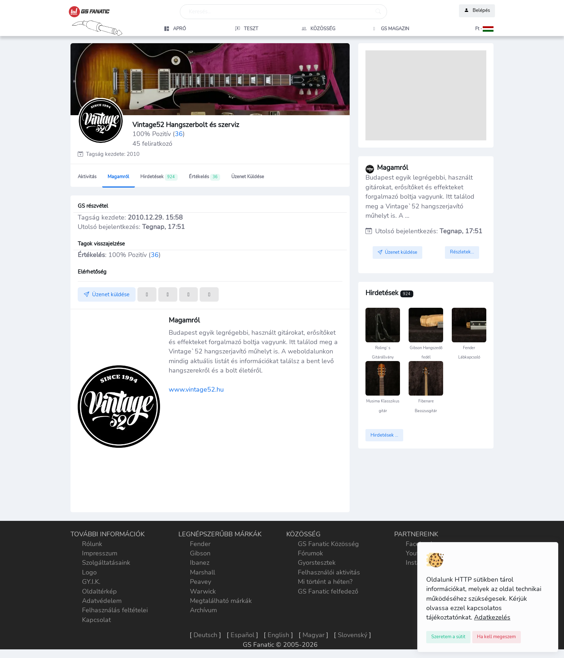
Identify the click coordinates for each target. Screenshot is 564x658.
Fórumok (310, 553)
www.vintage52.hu (196, 389)
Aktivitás (87, 176)
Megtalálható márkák (221, 600)
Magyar (313, 635)
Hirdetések (158, 177)
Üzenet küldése (247, 176)
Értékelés (204, 177)
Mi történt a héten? (325, 581)
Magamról (118, 176)
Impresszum (99, 553)
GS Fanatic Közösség (328, 544)
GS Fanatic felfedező (328, 591)
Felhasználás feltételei (115, 610)
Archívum (203, 610)
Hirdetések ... (384, 435)
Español (242, 635)
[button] (462, 28)
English (278, 635)
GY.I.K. (91, 581)
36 (179, 134)
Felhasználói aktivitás (329, 572)
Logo (89, 572)
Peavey (200, 581)
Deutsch (205, 635)
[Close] (448, 637)
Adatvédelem (102, 600)
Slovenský (352, 635)
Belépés (477, 11)
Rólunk (92, 544)
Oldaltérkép (99, 591)
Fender (200, 544)
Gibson (200, 553)
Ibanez (199, 562)
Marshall (202, 572)
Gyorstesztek (317, 562)
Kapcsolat (96, 620)
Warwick (203, 591)
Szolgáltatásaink (106, 562)
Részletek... (462, 252)
